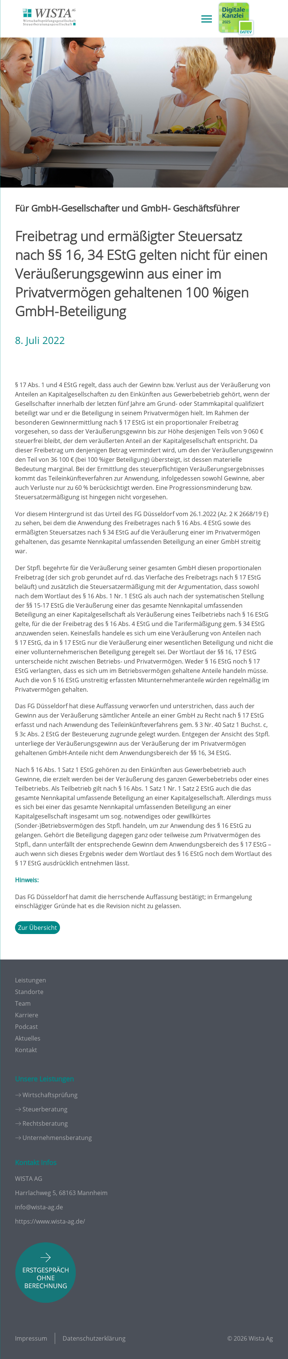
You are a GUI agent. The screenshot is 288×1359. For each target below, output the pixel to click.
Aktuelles (27, 1038)
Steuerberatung (45, 1109)
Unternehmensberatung (57, 1138)
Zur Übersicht (37, 928)
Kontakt (26, 1050)
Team (23, 1003)
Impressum (31, 1338)
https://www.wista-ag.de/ (50, 1221)
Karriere (26, 1015)
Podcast (26, 1027)
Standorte (29, 992)
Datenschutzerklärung (94, 1338)
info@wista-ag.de (39, 1207)
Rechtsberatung (45, 1123)
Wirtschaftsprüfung (50, 1095)
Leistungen (30, 980)
